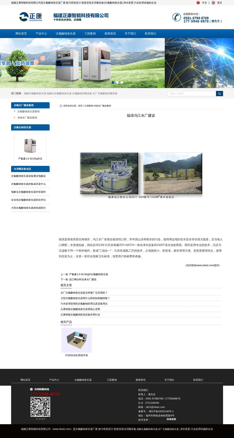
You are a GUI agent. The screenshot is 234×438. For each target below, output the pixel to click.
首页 (80, 106)
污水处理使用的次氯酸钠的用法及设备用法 (84, 303)
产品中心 (41, 33)
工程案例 (90, 33)
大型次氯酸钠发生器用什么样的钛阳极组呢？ (85, 298)
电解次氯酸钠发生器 (35, 93)
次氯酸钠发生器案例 (28, 111)
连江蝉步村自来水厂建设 (82, 279)
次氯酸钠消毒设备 (82, 93)
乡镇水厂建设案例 (27, 117)
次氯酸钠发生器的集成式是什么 (28, 183)
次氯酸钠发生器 (66, 33)
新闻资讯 (110, 33)
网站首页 (21, 33)
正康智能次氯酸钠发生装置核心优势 (80, 309)
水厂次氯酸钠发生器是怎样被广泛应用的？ (84, 292)
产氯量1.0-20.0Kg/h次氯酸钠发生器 (88, 274)
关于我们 (130, 33)
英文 (219, 2)
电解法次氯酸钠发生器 (59, 93)
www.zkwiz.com (205, 265)
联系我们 (150, 33)
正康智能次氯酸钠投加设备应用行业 (80, 314)
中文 (204, 2)
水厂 (105, 93)
